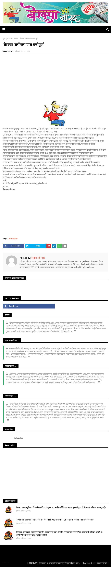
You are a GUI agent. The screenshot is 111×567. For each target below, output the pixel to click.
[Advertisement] (55, 77)
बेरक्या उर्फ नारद (8, 51)
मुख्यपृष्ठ (5, 39)
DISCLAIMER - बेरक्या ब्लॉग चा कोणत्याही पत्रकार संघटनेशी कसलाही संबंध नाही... (53, 563)
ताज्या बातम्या (13, 39)
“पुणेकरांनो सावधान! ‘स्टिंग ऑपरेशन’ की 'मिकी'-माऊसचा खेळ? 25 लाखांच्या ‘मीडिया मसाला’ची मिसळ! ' (55, 520)
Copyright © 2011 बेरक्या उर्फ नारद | (95, 563)
